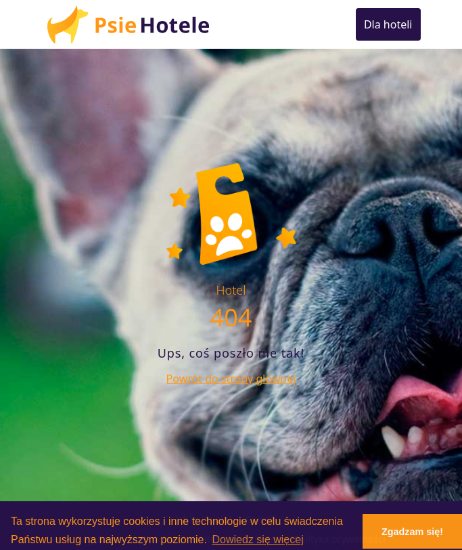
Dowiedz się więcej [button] (258, 539)
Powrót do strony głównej (231, 378)
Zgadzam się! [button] (412, 531)
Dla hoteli (388, 24)
